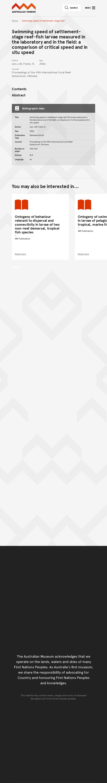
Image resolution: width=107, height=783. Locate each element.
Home (15, 20)
